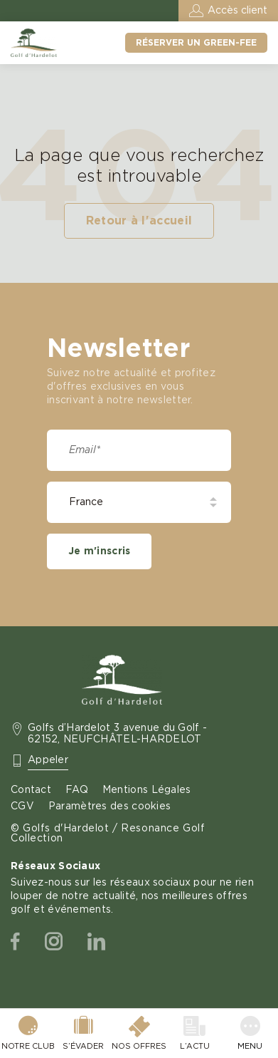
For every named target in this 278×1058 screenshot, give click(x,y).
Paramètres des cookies (109, 806)
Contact (31, 790)
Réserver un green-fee (196, 42)
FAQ (76, 790)
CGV (22, 806)
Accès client (237, 11)
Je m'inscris (99, 551)
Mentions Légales (146, 790)
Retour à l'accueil (139, 221)
